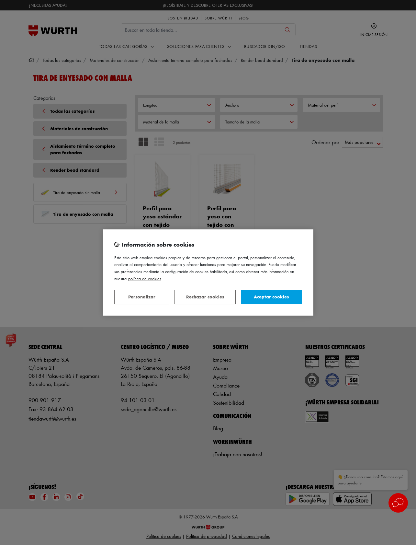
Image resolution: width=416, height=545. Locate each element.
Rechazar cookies (205, 296)
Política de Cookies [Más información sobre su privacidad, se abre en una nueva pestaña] (144, 278)
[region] (208, 272)
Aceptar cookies (271, 296)
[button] (398, 503)
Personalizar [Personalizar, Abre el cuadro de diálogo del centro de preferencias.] (141, 296)
